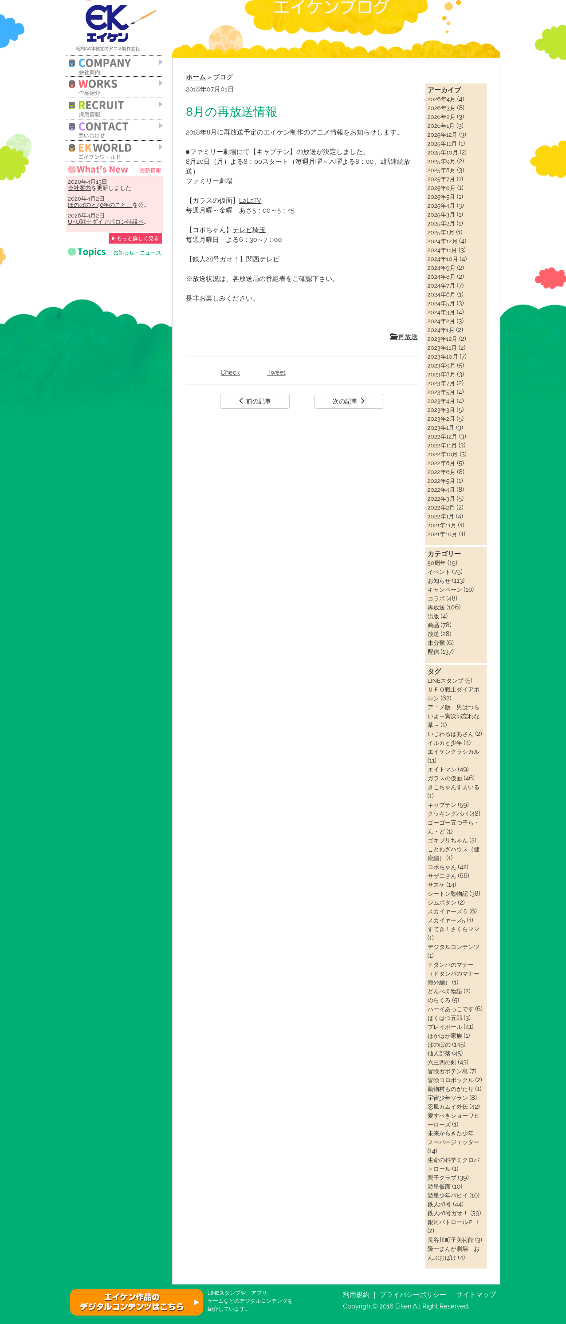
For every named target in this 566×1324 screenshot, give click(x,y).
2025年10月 (443, 152)
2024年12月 (443, 241)
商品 (433, 624)
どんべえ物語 (445, 991)
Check (230, 372)
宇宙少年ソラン (448, 1097)
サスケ (436, 884)
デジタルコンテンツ (454, 946)
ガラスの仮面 (445, 778)
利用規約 (356, 1294)
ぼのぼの (439, 1044)
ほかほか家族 (445, 1035)
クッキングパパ (448, 813)
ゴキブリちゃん (448, 840)
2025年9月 (442, 161)
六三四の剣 (442, 1062)
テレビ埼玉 (249, 229)
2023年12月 (443, 338)
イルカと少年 (445, 742)
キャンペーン (445, 589)
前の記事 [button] (254, 401)
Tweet (276, 372)
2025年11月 (442, 143)
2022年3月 (441, 498)
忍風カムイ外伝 (448, 1106)
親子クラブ (442, 1177)
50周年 (437, 562)
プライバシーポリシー (413, 1294)
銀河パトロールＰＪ (454, 1221)
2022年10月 (443, 454)
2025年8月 (442, 170)
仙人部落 (439, 1053)
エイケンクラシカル (454, 751)
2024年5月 (442, 303)
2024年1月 (441, 329)
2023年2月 (441, 418)
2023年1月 (441, 427)
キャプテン (442, 804)
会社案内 (79, 187)
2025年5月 (442, 196)
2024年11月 (442, 249)
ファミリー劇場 (209, 181)
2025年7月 (441, 178)
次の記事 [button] (349, 401)
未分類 (436, 642)
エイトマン (442, 769)
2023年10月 (443, 356)
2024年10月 (443, 258)
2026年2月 (442, 116)
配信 (433, 651)
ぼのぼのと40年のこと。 (100, 204)
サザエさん (442, 875)
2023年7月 (441, 383)
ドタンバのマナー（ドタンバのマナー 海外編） (456, 973)
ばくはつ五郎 (445, 1017)
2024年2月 (441, 320)
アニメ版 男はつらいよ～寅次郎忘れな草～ (454, 715)
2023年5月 (441, 391)
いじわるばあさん (451, 733)
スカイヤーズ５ (448, 911)
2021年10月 (443, 534)
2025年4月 (442, 205)
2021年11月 (442, 525)
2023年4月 (441, 400)
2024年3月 (441, 312)
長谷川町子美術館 (451, 1239)
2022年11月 (442, 445)
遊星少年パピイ (448, 1195)
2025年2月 (441, 223)
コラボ (436, 598)
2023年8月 (442, 374)
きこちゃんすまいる (454, 786)
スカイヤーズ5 (446, 920)
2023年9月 (442, 365)
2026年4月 (442, 99)
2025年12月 (443, 134)
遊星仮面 (439, 1186)
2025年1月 (441, 232)
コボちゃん (442, 866)
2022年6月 (442, 471)
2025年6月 (442, 187)
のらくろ (439, 1000)
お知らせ (439, 580)
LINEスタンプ (446, 680)
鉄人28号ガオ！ (448, 1213)
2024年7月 (441, 285)
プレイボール (445, 1026)
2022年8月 (442, 462)
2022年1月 (441, 516)
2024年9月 (442, 267)
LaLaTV (250, 200)
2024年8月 (442, 276)
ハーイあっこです (451, 1008)
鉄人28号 (440, 1204)
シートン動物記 (448, 893)
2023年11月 (442, 347)
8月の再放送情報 (231, 112)
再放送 (404, 336)
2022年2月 (441, 507)
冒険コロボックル (451, 1079)
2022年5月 (441, 480)
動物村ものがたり (451, 1088)
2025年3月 (441, 214)
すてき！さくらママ (454, 929)
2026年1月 (441, 125)
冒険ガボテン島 (448, 1071)
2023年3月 (441, 409)
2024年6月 (442, 294)
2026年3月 (442, 107)
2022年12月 (443, 436)
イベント (439, 571)
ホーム (196, 77)
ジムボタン (442, 902)
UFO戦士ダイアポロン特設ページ (111, 221)
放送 (433, 633)
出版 (433, 616)
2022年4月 (441, 489)
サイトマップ (476, 1294)
